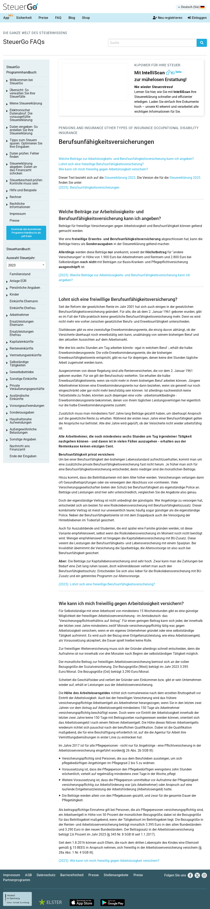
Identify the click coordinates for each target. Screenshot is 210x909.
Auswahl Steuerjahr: (20, 258)
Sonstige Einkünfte (23, 379)
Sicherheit (24, 18)
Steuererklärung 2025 (184, 178)
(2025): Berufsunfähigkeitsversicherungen (89, 187)
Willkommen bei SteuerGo (21, 81)
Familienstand (20, 274)
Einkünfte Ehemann (24, 301)
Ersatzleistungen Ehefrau (22, 333)
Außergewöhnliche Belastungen (23, 430)
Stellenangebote (116, 875)
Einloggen (197, 18)
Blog (71, 18)
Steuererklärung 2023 (119, 178)
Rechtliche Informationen (20, 205)
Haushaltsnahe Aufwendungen (21, 420)
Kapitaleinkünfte (21, 342)
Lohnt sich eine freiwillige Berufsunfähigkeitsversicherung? (101, 164)
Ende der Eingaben (23, 456)
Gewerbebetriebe (22, 372)
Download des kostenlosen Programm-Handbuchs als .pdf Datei (26, 233)
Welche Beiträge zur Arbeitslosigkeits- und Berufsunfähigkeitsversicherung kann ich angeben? (126, 159)
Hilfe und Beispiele (23, 190)
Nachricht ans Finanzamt (20, 447)
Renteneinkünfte (21, 348)
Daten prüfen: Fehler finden (24, 155)
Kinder (14, 294)
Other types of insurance (128, 128)
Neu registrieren (167, 18)
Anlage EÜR (18, 281)
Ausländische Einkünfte (19, 397)
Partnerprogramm (16, 880)
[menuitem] (191, 7)
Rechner (15, 197)
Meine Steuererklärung (26, 103)
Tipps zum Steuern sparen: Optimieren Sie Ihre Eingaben (26, 143)
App (6, 18)
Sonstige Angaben (23, 439)
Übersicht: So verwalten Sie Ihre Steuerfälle (22, 93)
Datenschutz (46, 875)
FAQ (58, 18)
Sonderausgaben (22, 412)
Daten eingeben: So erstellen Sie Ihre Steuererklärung (24, 130)
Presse (14, 220)
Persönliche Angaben (25, 288)
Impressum (18, 214)
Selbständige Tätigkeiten (19, 363)
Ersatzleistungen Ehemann (22, 323)
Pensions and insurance (81, 128)
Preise (43, 18)
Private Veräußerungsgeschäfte (27, 387)
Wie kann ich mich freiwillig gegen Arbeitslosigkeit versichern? (103, 169)
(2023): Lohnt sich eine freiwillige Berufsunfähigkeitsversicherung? (107, 584)
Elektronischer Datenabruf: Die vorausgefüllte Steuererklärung (21, 115)
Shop (86, 18)
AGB (28, 875)
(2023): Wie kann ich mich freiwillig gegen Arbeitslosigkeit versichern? (109, 861)
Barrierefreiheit (72, 875)
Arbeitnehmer (19, 315)
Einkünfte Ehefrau (22, 308)
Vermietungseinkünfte (25, 355)
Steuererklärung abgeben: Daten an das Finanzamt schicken (23, 168)
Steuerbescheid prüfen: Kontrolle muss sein (26, 181)
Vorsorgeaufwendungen (27, 406)
